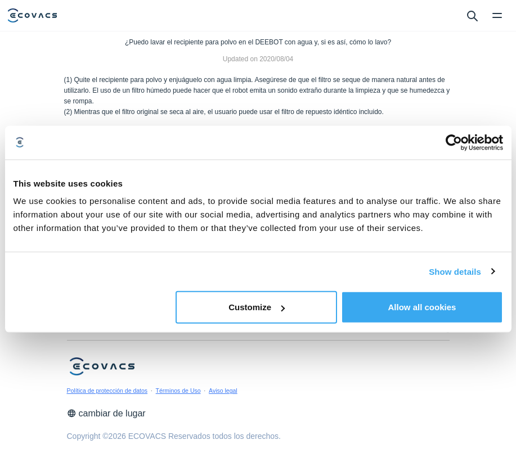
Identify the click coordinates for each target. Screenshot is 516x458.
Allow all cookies (422, 307)
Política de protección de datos (107, 390)
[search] (472, 15)
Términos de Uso (178, 390)
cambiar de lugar (106, 413)
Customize (256, 307)
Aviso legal (223, 390)
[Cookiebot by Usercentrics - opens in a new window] (454, 142)
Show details (455, 271)
